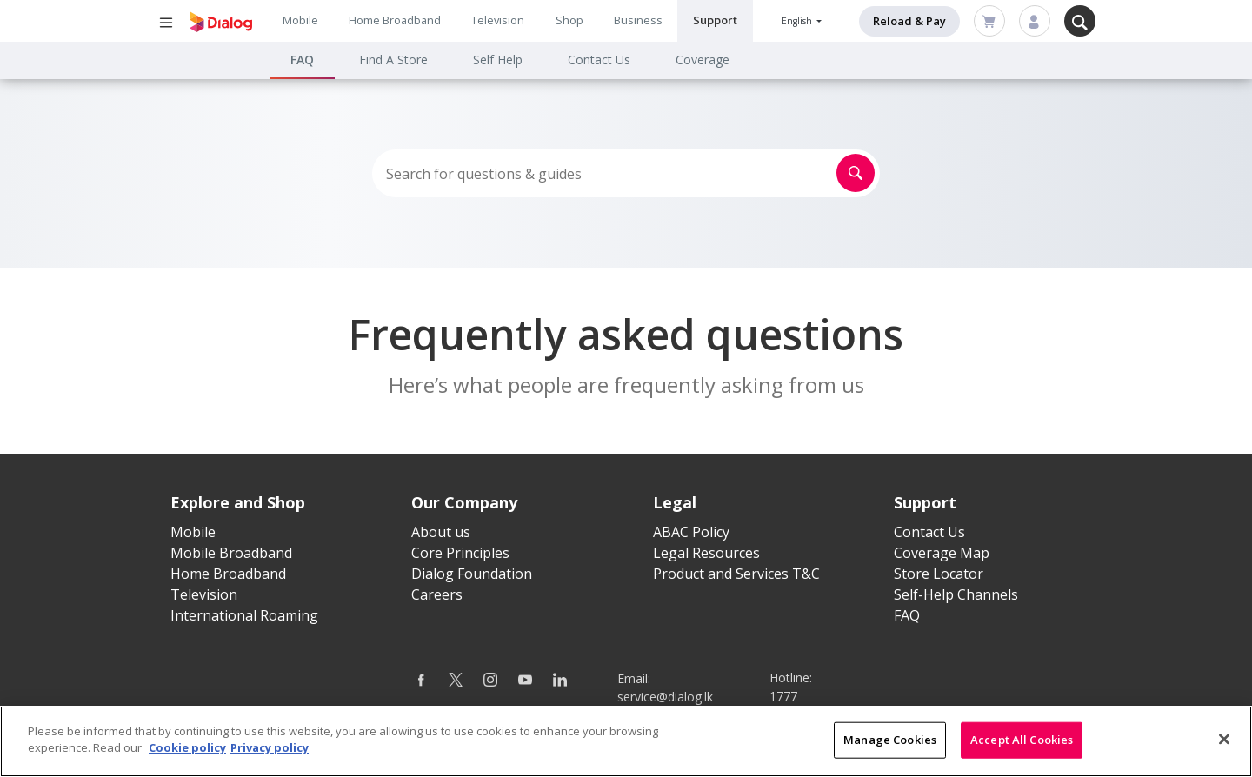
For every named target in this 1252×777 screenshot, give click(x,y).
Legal (674, 502)
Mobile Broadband (231, 552)
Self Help (498, 59)
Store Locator (938, 573)
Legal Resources (706, 552)
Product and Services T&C (736, 573)
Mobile (300, 20)
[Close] (1224, 741)
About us (440, 531)
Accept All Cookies (1021, 741)
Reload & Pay (909, 21)
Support (715, 20)
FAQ (302, 59)
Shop (569, 20)
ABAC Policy (691, 531)
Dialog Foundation (471, 573)
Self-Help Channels (956, 594)
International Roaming (244, 615)
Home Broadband (395, 20)
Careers (437, 594)
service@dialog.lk (665, 696)
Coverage (702, 59)
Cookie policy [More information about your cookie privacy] (187, 750)
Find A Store (393, 59)
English (798, 21)
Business (638, 20)
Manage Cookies (889, 741)
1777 (783, 695)
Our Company (464, 502)
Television (497, 20)
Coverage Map (941, 552)
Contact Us (599, 59)
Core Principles (460, 552)
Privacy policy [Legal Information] (269, 750)
